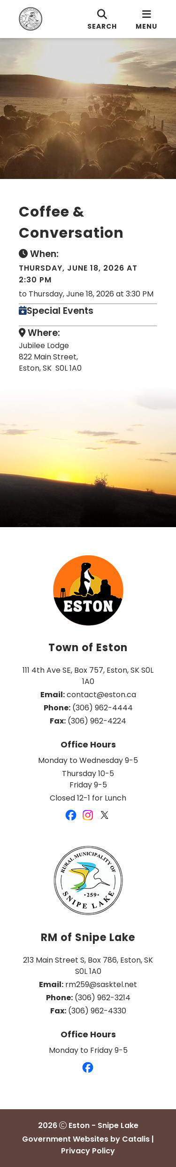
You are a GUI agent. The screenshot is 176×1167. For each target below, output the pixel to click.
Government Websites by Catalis (86, 1139)
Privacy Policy (88, 1150)
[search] (102, 19)
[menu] (146, 19)
